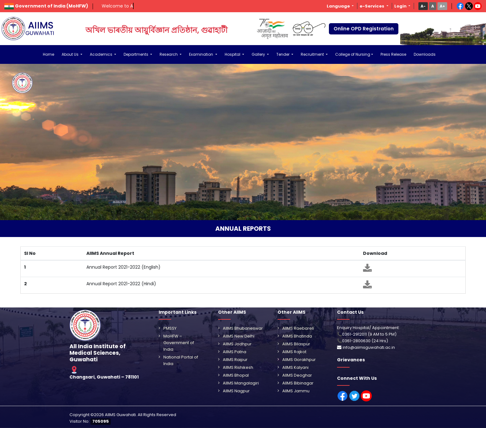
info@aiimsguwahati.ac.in (369, 347)
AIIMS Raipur (235, 360)
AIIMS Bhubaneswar (243, 328)
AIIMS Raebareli (298, 328)
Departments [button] (136, 54)
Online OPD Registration (364, 28)
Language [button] (339, 6)
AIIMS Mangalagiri (241, 383)
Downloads (425, 54)
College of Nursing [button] (352, 54)
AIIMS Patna (234, 352)
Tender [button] (283, 54)
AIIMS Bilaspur (296, 344)
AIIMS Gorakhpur (299, 360)
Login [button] (400, 6)
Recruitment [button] (313, 54)
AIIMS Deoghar (297, 375)
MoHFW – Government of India (178, 342)
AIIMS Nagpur (236, 391)
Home (48, 54)
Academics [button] (101, 54)
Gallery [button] (259, 54)
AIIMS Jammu (296, 391)
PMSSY (169, 328)
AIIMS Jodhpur (237, 344)
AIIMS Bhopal (236, 375)
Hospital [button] (233, 54)
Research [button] (169, 54)
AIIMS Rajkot (294, 352)
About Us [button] (70, 54)
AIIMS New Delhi (238, 336)
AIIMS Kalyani (295, 367)
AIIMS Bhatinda (297, 336)
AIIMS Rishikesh (238, 367)
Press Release (393, 54)
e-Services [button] (372, 6)
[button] (423, 6)
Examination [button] (201, 54)
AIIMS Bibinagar (298, 383)
